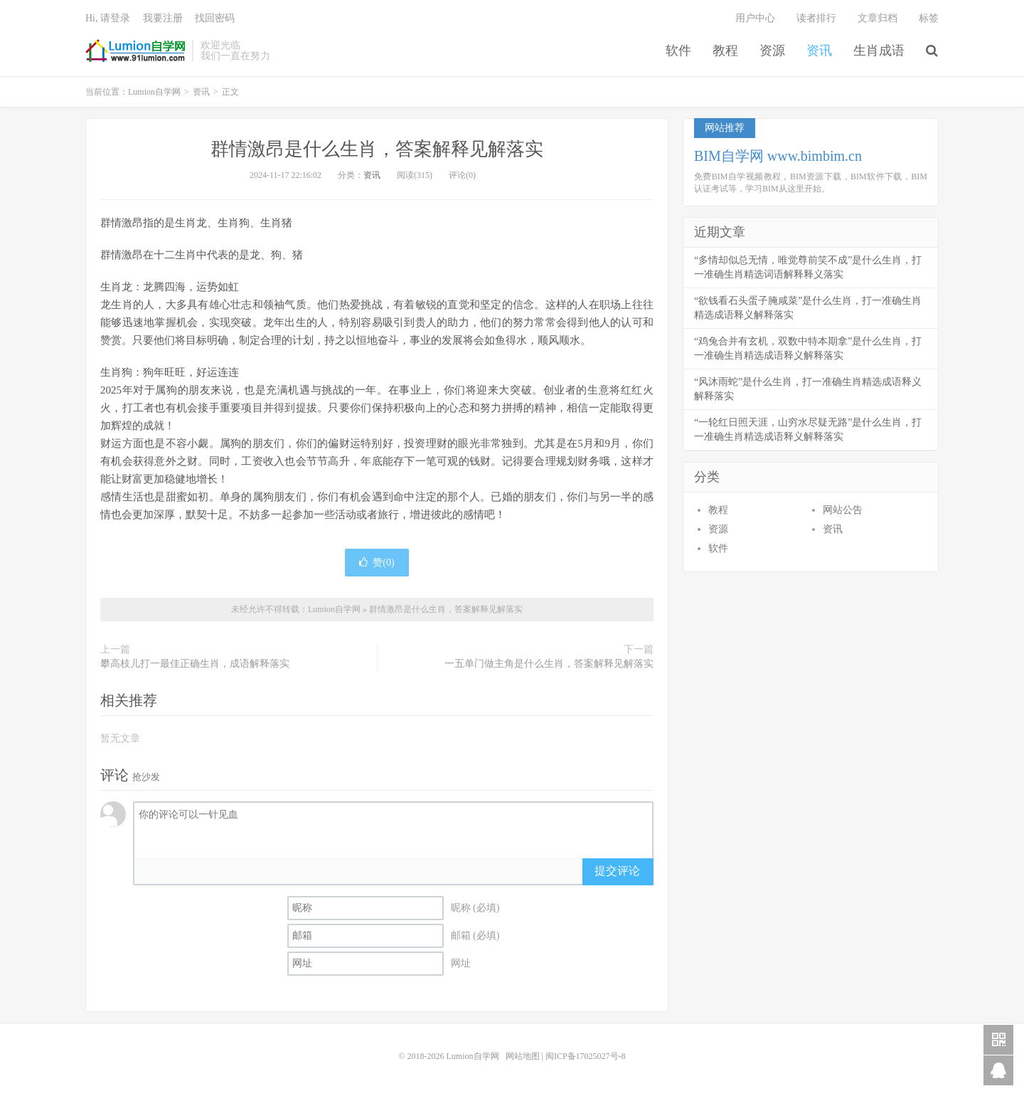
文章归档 (877, 18)
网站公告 (843, 510)
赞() (376, 562)
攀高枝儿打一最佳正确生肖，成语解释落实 (194, 663)
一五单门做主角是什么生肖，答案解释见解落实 (549, 663)
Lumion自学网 (135, 50)
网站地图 (523, 1056)
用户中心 (755, 18)
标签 (929, 18)
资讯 (819, 50)
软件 (678, 50)
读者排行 (816, 18)
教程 (725, 50)
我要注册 (163, 18)
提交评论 (617, 871)
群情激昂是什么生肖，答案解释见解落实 (376, 149)
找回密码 (215, 18)
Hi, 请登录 (107, 18)
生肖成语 (879, 50)
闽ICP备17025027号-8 (585, 1056)
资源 (772, 50)
